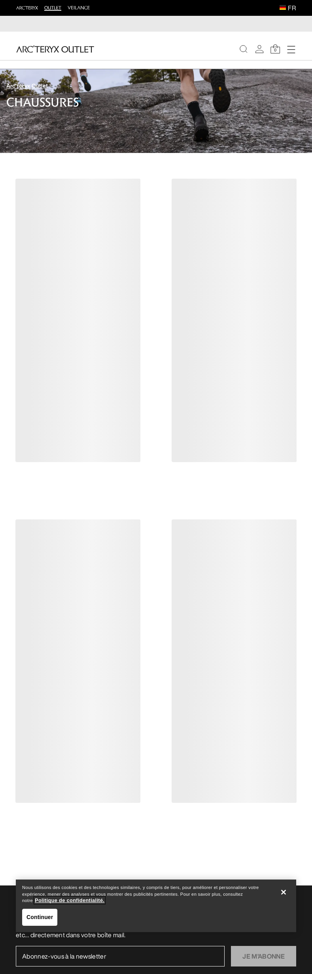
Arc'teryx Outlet (27, 85)
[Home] (55, 49)
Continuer (39, 917)
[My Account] (259, 49)
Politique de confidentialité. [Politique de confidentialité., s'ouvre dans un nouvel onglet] (69, 900)
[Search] (243, 49)
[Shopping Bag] (275, 49)
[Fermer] (283, 892)
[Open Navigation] (291, 49)
